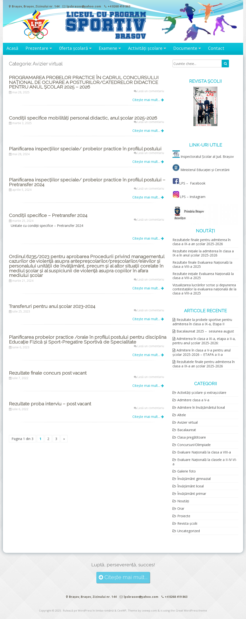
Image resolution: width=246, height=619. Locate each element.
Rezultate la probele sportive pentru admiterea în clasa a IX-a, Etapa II (202, 321)
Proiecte (183, 516)
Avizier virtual (187, 422)
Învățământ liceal (190, 486)
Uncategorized (188, 531)
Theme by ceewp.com (142, 610)
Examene (108, 48)
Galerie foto (186, 471)
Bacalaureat (186, 430)
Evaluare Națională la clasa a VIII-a (204, 452)
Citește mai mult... (148, 99)
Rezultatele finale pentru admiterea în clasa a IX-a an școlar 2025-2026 (201, 241)
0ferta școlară (73, 48)
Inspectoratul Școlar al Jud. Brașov (207, 156)
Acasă (12, 48)
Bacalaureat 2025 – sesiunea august (205, 331)
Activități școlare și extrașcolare (201, 392)
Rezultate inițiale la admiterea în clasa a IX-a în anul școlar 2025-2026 (203, 253)
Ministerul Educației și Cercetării (200, 169)
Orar (180, 508)
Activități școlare (145, 48)
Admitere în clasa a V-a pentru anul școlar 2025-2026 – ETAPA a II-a (201, 352)
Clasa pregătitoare (191, 437)
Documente (185, 48)
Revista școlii (187, 523)
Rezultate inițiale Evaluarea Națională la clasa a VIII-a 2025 (203, 275)
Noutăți (183, 501)
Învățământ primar (191, 493)
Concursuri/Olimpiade (194, 444)
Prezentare (36, 48)
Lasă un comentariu (150, 91)
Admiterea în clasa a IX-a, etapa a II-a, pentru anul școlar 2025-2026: (204, 340)
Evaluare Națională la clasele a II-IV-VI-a (204, 461)
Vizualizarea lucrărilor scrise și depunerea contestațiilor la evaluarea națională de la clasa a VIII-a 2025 (204, 289)
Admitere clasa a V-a (193, 400)
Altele (181, 415)
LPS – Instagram (188, 196)
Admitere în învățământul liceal (201, 407)
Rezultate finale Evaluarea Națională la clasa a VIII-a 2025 (202, 264)
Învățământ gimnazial (194, 478)
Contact (216, 48)
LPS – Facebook (189, 183)
